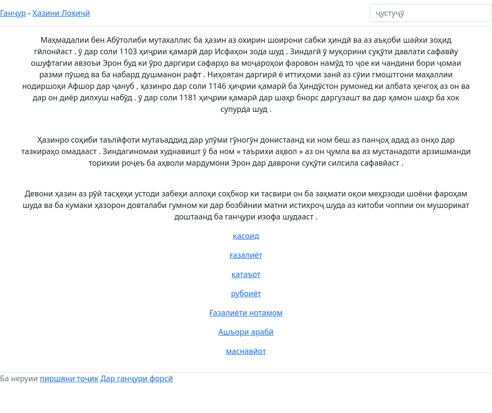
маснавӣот (246, 351)
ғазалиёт (246, 255)
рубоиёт (246, 293)
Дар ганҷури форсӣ (136, 378)
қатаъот (246, 274)
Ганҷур (13, 13)
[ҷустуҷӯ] (430, 13)
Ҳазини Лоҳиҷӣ (61, 13)
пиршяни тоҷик (69, 378)
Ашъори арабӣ (246, 332)
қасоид (246, 236)
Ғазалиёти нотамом (246, 312)
